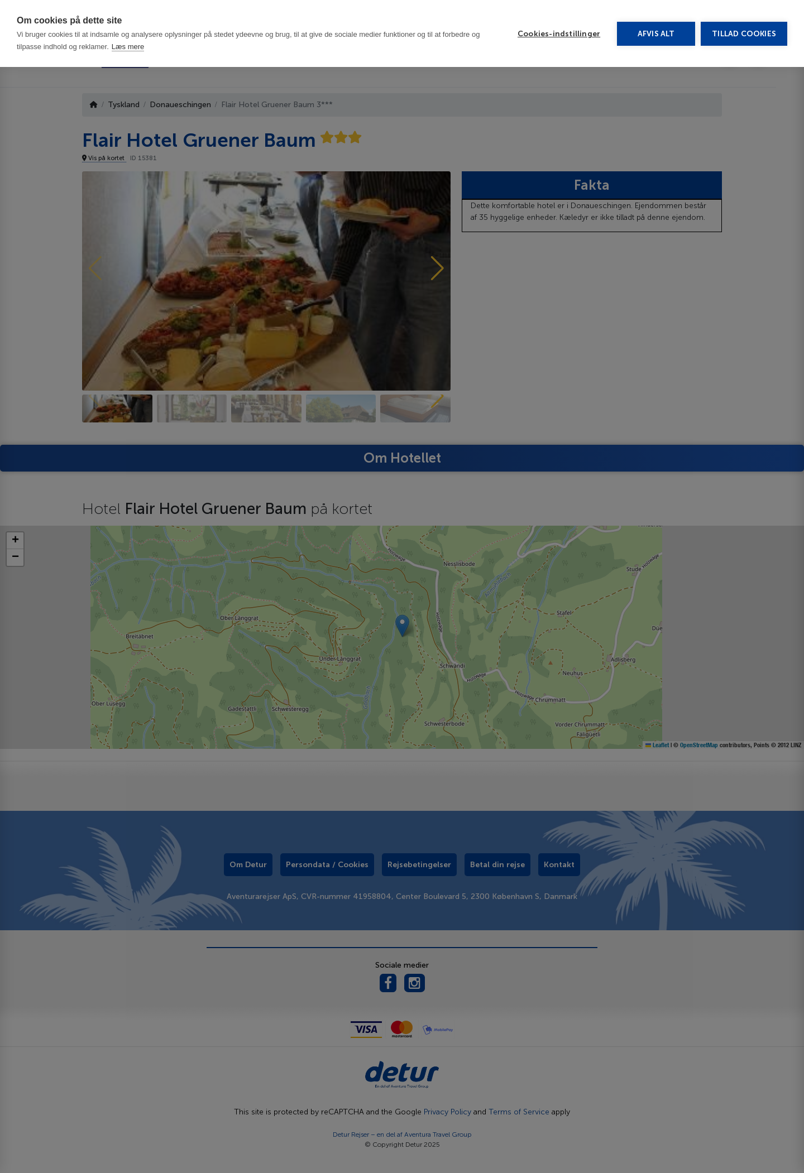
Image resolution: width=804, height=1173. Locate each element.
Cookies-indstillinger (559, 34)
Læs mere (128, 46)
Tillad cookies (744, 34)
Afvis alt (656, 34)
